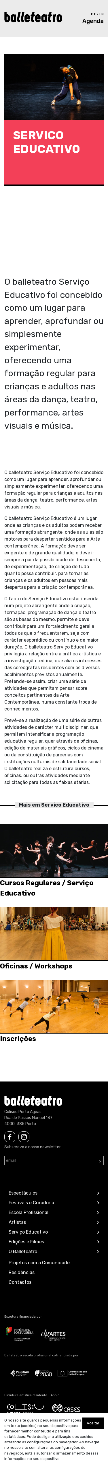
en (101, 14)
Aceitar (93, 1423)
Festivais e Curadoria (31, 1202)
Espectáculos (23, 1193)
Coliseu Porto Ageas (22, 1111)
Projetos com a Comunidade (39, 1262)
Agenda (93, 21)
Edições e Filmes (26, 1241)
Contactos (20, 1282)
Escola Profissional (28, 1212)
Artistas (17, 1222)
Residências (22, 1272)
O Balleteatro (23, 1251)
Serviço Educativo (28, 1232)
